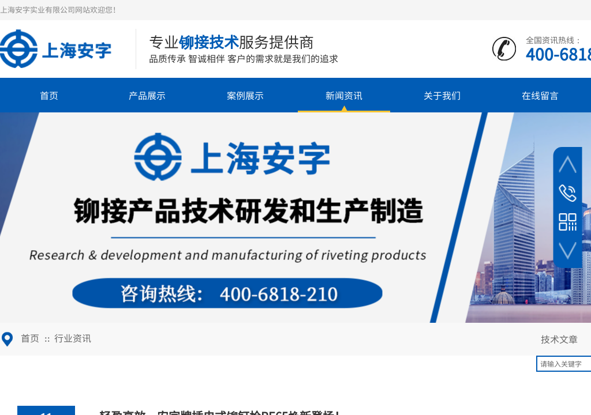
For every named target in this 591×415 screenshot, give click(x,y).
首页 (49, 95)
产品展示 (147, 95)
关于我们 (442, 95)
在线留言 (540, 95)
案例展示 (245, 95)
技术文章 (559, 339)
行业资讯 (72, 338)
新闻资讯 (344, 95)
